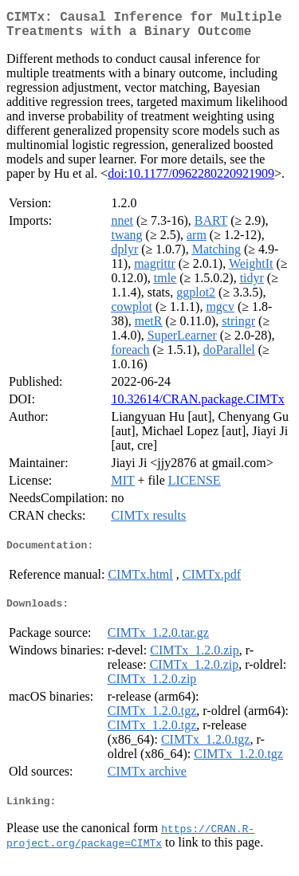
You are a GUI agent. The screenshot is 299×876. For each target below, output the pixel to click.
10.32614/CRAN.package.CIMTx (197, 405)
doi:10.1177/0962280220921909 (191, 180)
